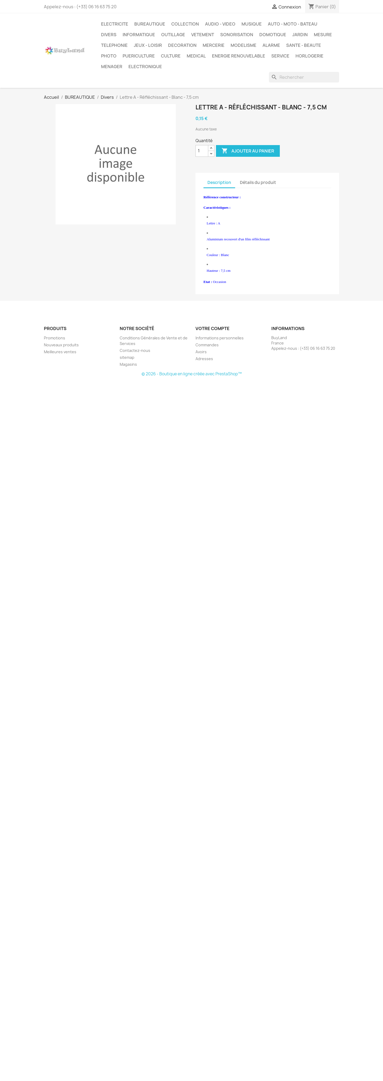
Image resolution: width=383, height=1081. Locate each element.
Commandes (207, 344)
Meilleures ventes (60, 351)
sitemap (127, 357)
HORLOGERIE (309, 56)
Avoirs (201, 351)
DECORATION (182, 45)
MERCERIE (213, 45)
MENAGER (111, 66)
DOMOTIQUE (272, 35)
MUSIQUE (252, 24)
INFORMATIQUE (139, 35)
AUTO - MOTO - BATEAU (292, 24)
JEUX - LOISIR (148, 45)
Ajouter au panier (248, 150)
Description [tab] (219, 182)
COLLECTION (185, 24)
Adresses (204, 358)
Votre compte (212, 328)
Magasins (128, 364)
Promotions (54, 337)
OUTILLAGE (173, 35)
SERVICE (280, 56)
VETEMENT (202, 35)
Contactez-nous (135, 350)
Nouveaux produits (61, 344)
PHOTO (108, 56)
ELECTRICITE (114, 24)
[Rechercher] (304, 77)
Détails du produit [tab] (258, 182)
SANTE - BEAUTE (303, 45)
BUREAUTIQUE (149, 24)
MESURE (323, 35)
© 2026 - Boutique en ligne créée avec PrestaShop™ (191, 374)
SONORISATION (236, 35)
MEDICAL (196, 56)
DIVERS (108, 35)
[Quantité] (201, 151)
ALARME (271, 45)
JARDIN (300, 35)
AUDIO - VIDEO (220, 24)
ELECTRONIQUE (145, 66)
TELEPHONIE (114, 45)
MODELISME (243, 45)
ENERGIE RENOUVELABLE (238, 56)
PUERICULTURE (139, 56)
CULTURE (171, 56)
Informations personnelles (219, 337)
